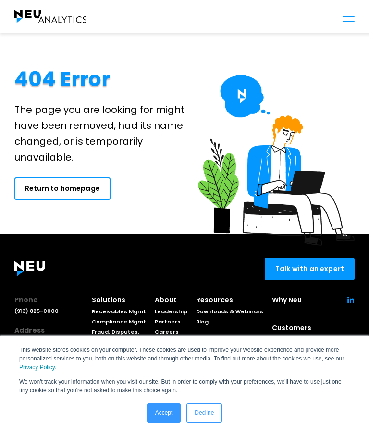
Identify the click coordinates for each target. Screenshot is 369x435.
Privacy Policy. (37, 367)
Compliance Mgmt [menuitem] (119, 321)
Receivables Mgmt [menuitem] (119, 311)
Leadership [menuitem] (171, 311)
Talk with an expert (309, 268)
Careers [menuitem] (167, 332)
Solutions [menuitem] (108, 300)
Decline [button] (204, 413)
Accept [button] (164, 413)
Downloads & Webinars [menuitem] (229, 311)
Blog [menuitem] (202, 321)
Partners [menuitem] (168, 321)
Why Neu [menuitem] (287, 300)
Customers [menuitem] (291, 328)
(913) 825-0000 (36, 311)
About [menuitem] (166, 300)
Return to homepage (62, 188)
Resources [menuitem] (214, 300)
